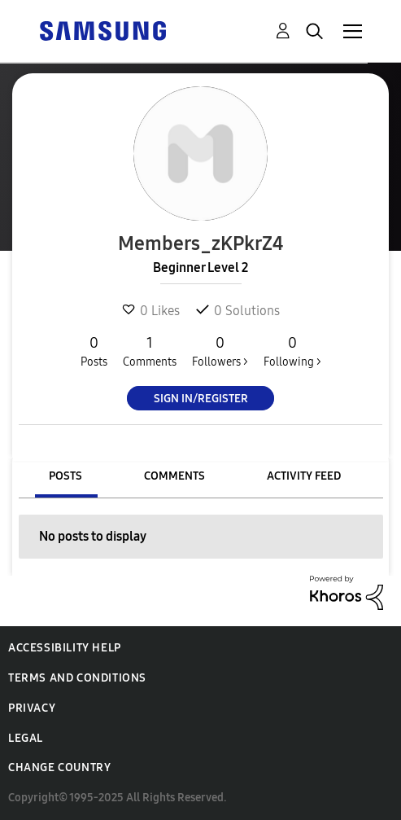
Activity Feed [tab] (304, 476)
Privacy (31, 708)
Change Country (59, 767)
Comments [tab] (174, 476)
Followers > (220, 351)
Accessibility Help (64, 648)
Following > (292, 351)
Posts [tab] (65, 476)
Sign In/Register (201, 399)
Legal (25, 738)
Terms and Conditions (77, 678)
